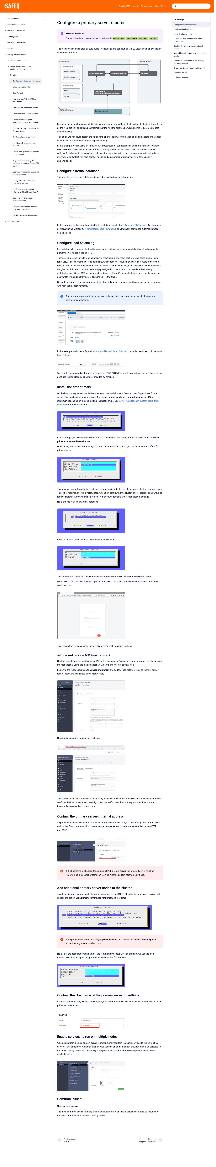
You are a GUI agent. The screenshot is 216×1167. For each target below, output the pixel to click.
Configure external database (185, 25)
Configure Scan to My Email (24, 137)
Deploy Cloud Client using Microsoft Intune (23, 199)
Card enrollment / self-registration (26, 215)
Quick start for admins (16, 30)
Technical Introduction (19, 60)
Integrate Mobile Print (21, 87)
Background (12, 48)
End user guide (13, 221)
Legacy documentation (17, 54)
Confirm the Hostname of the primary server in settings (189, 62)
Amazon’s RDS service (136, 225)
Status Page (160, 6)
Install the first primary (183, 34)
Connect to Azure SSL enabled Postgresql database (25, 208)
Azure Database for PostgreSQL (100, 229)
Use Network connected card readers (24, 144)
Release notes (13, 19)
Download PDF (124, 6)
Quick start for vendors (17, 42)
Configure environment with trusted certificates (24, 181)
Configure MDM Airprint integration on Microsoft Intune (25, 121)
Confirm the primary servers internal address (188, 47)
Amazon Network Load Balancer (111, 351)
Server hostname (183, 77)
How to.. (13, 75)
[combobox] (191, 6)
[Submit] (175, 6)
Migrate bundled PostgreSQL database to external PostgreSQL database (26, 163)
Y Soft (135, 6)
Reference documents (16, 25)
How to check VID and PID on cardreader (24, 100)
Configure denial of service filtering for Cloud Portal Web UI (25, 190)
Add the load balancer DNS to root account (189, 40)
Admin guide (13, 36)
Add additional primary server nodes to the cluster (191, 54)
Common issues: (180, 73)
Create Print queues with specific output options (26, 153)
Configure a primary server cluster (26, 81)
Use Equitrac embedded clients (25, 108)
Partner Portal (146, 6)
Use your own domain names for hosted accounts (26, 173)
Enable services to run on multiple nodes (190, 68)
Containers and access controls (25, 114)
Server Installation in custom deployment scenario (21, 67)
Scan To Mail (18, 93)
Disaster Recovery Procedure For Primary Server (26, 129)
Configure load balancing (184, 29)
